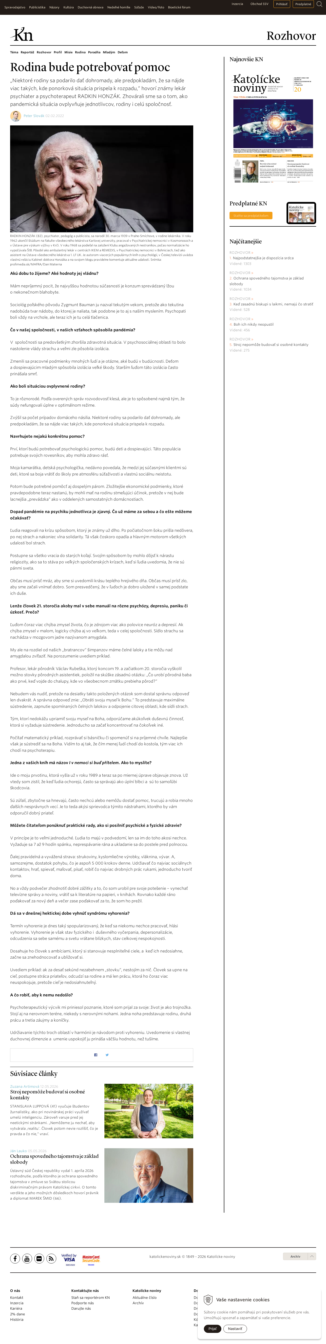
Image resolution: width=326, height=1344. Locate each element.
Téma (14, 52)
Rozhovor (44, 52)
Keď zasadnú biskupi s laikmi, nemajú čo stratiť (273, 304)
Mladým (109, 52)
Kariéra (16, 1308)
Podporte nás (82, 1303)
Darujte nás (81, 1308)
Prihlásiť (282, 4)
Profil (58, 52)
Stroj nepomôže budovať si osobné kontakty (270, 345)
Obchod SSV (259, 4)
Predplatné (303, 4)
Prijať (213, 1329)
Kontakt (16, 1298)
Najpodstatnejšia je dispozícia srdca (263, 258)
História (16, 1320)
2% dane (17, 1314)
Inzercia (237, 4)
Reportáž (27, 52)
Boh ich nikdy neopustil (254, 324)
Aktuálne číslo (145, 1298)
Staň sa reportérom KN (90, 1298)
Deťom (123, 52)
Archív (295, 1256)
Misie (68, 52)
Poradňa (94, 52)
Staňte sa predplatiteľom (250, 215)
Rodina (80, 52)
